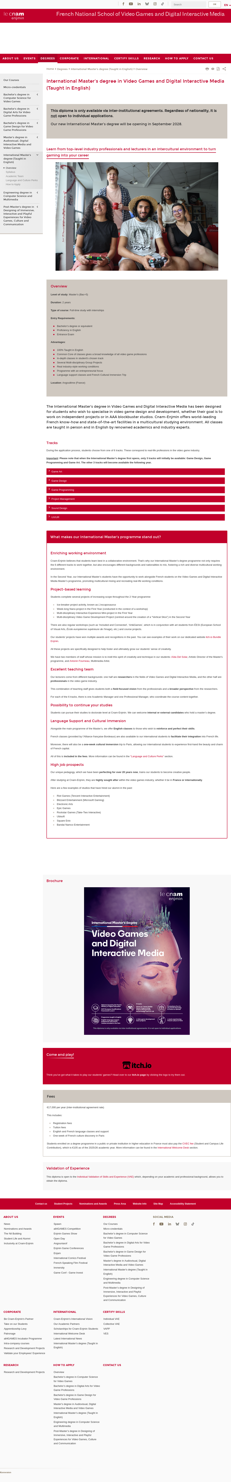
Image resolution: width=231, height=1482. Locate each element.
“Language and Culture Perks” (147, 756)
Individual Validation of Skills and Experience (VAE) (105, 1176)
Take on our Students (16, 1323)
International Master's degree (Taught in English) (101, 69)
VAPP (106, 1328)
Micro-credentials (14, 87)
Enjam (57, 1253)
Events (58, 1217)
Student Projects (63, 1203)
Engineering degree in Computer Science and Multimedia (17, 196)
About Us (10, 1217)
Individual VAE (111, 1318)
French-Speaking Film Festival (71, 1262)
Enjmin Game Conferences (69, 1248)
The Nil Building (12, 1233)
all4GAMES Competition (67, 1228)
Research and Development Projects (24, 1348)
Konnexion (5, 1472)
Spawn (57, 1223)
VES (105, 1333)
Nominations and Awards (93, 1203)
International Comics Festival (70, 1258)
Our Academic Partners (66, 1323)
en (226, 5)
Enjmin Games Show (65, 1233)
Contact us (41, 1203)
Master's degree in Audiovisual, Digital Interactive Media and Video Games (17, 143)
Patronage (9, 1333)
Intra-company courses (16, 1343)
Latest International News (68, 1338)
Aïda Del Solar (179, 656)
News (7, 1223)
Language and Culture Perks (22, 180)
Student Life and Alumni (17, 1238)
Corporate (12, 1312)
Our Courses (11, 80)
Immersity (59, 1267)
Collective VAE (111, 1323)
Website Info (140, 1203)
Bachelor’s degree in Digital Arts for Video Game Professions (16, 112)
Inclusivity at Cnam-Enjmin (18, 1243)
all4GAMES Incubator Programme (23, 1338)
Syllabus (10, 172)
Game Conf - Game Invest (68, 1272)
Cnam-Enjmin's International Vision (73, 1318)
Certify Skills (114, 1312)
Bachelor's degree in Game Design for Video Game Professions (18, 127)
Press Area (120, 1203)
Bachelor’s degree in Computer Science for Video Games (17, 98)
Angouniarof (60, 1243)
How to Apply (13, 184)
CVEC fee (188, 1143)
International (64, 1312)
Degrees (62, 69)
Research (11, 1365)
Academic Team (15, 176)
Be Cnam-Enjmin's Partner (18, 1318)
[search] (188, 4)
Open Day (59, 1238)
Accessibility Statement (183, 1203)
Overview (142, 69)
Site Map (158, 1203)
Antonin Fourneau (79, 661)
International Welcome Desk (173, 1147)
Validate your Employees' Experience (24, 1353)
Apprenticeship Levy (15, 1328)
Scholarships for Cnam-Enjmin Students (76, 1328)
